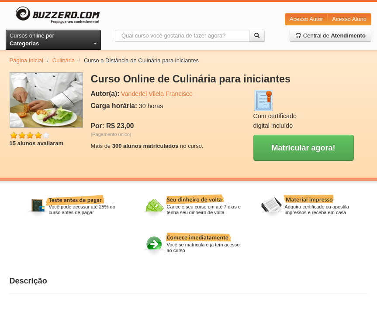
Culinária (63, 60)
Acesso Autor (306, 19)
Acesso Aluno (349, 19)
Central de (330, 35)
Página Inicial (26, 60)
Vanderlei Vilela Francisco (157, 93)
